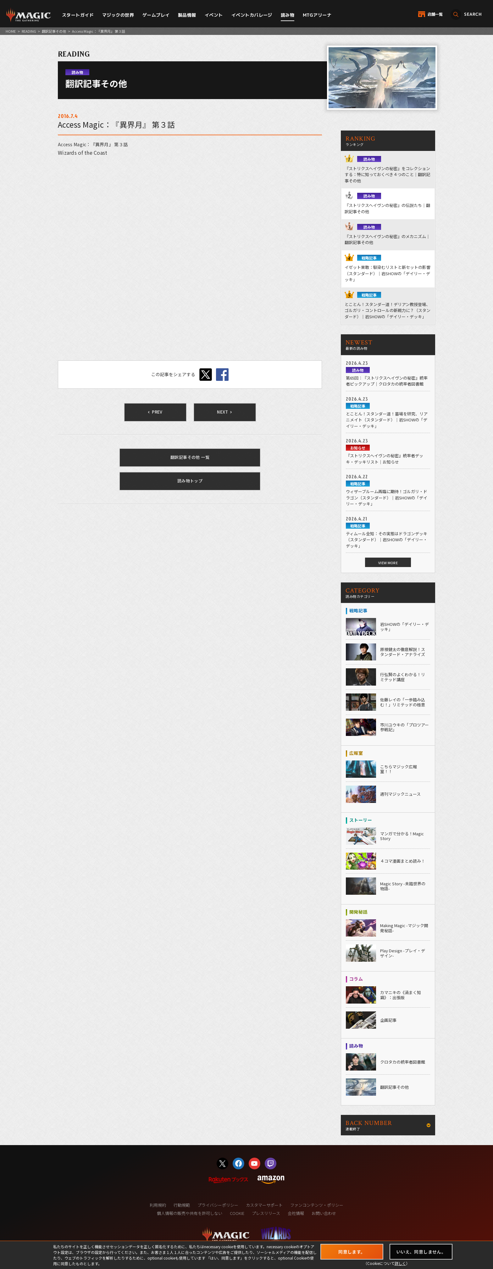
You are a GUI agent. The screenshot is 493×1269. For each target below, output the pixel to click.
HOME (11, 31)
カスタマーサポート (264, 1205)
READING (29, 31)
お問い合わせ (324, 1213)
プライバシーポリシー (217, 1205)
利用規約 (158, 1205)
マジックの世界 (118, 15)
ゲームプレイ (156, 15)
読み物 (287, 15)
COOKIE (237, 1213)
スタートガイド (78, 15)
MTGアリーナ (317, 15)
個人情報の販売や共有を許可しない (189, 1213)
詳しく (400, 1263)
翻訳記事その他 (54, 31)
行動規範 (182, 1205)
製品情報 (187, 15)
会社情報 (296, 1213)
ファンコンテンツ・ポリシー (316, 1205)
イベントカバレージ (251, 15)
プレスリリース (266, 1213)
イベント (214, 15)
